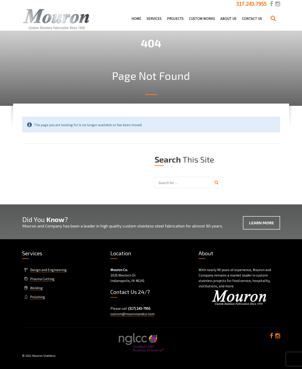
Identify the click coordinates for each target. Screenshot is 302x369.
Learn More (261, 222)
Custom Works (202, 18)
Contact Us (252, 18)
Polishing (37, 297)
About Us (228, 18)
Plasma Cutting (42, 279)
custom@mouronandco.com (132, 314)
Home (136, 18)
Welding (36, 288)
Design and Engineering (48, 269)
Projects (175, 18)
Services (154, 18)
